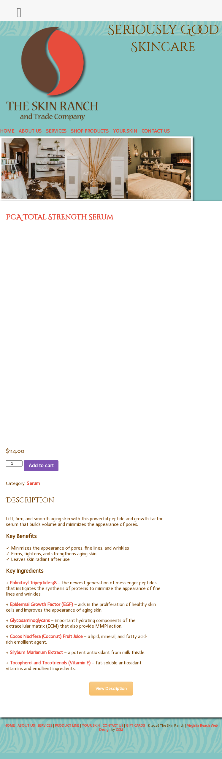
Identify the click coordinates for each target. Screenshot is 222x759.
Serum (33, 483)
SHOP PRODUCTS (90, 131)
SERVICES (56, 131)
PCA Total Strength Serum (59, 217)
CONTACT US (156, 131)
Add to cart (40, 465)
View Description (111, 688)
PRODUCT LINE (67, 725)
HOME (7, 131)
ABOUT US (30, 131)
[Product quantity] (14, 463)
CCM (119, 730)
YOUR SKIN (125, 131)
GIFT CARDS (135, 725)
